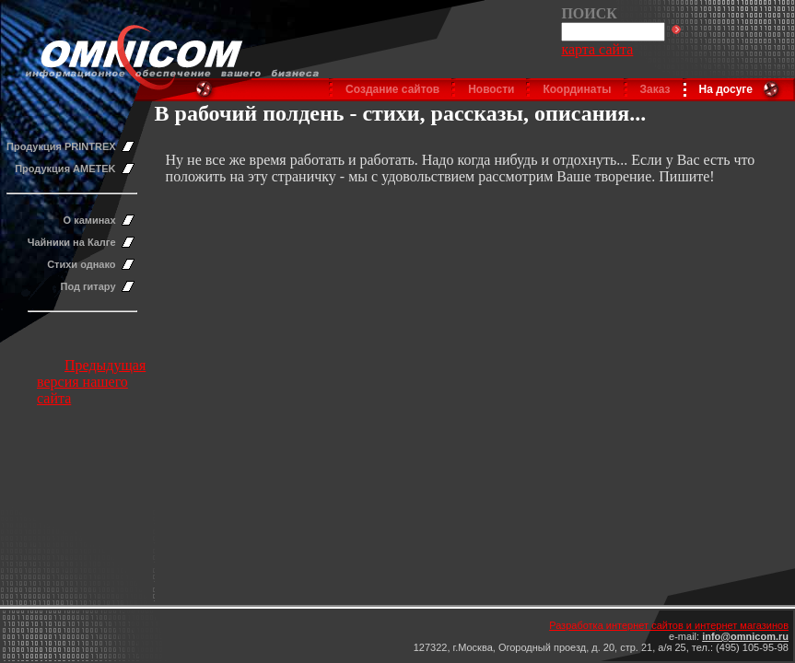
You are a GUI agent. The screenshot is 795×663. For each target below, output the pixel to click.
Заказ (655, 89)
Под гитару (88, 286)
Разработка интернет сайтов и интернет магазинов (669, 625)
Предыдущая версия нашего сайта (91, 381)
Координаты (577, 89)
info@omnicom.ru (745, 636)
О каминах (90, 220)
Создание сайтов (392, 89)
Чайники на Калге (72, 242)
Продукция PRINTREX (61, 146)
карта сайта (597, 49)
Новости (491, 89)
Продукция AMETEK (65, 168)
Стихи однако (81, 264)
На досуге (726, 89)
